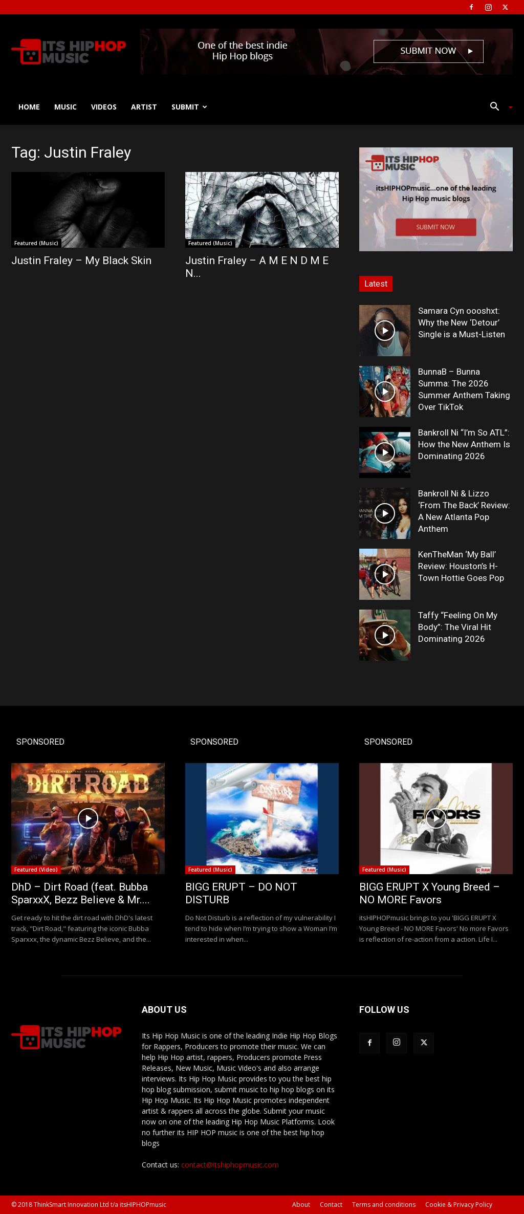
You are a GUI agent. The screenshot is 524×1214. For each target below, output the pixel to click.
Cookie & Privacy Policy (458, 1204)
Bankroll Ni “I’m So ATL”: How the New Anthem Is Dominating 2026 (464, 444)
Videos (104, 107)
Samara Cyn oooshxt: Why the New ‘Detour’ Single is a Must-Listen (461, 322)
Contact (331, 1204)
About (301, 1204)
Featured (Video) (36, 869)
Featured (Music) (36, 243)
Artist (144, 107)
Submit (189, 107)
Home (29, 107)
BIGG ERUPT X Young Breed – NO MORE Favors (429, 893)
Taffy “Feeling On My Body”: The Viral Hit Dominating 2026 (457, 627)
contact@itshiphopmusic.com (230, 1164)
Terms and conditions (384, 1204)
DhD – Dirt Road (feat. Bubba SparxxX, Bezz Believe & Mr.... (80, 893)
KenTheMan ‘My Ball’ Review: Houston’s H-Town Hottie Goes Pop (461, 566)
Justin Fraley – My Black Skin (81, 260)
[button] (497, 108)
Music (65, 107)
